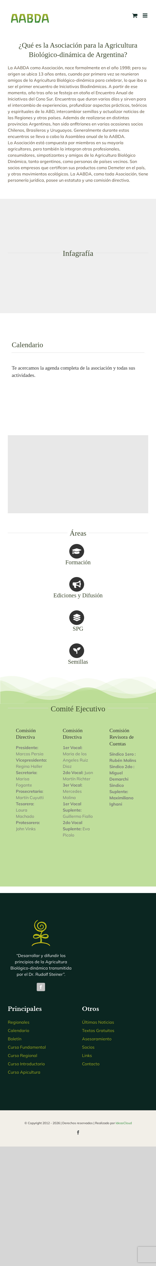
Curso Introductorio (26, 1063)
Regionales (18, 1022)
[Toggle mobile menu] (145, 15)
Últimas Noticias (98, 1022)
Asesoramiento (96, 1038)
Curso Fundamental (27, 1047)
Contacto (90, 1063)
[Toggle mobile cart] (135, 15)
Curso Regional (22, 1055)
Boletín (14, 1038)
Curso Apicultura (24, 1072)
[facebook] (41, 987)
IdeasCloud (124, 1123)
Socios (88, 1047)
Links (87, 1055)
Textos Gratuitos (98, 1030)
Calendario (18, 1030)
